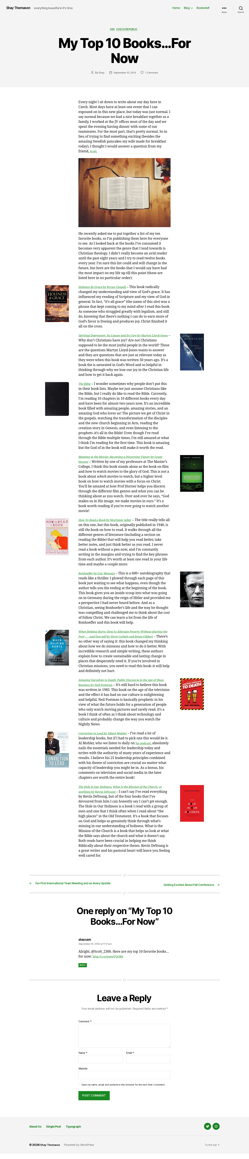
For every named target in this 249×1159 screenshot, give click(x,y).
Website (82, 1073)
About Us (37, 1131)
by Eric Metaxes (99, 574)
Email (130, 1058)
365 (111, 30)
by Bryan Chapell (106, 288)
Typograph (84, 1131)
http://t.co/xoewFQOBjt (110, 961)
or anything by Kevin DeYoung (115, 792)
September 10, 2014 (124, 73)
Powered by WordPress (81, 1150)
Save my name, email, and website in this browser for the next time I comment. (123, 1090)
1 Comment (152, 73)
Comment (85, 1026)
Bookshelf (203, 8)
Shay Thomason (20, 8)
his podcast (144, 744)
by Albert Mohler (106, 734)
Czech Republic (129, 30)
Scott (94, 152)
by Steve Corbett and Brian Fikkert (121, 637)
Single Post (61, 1131)
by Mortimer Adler (109, 521)
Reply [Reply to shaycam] (83, 970)
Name (82, 1058)
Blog (186, 8)
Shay (100, 73)
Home (176, 8)
